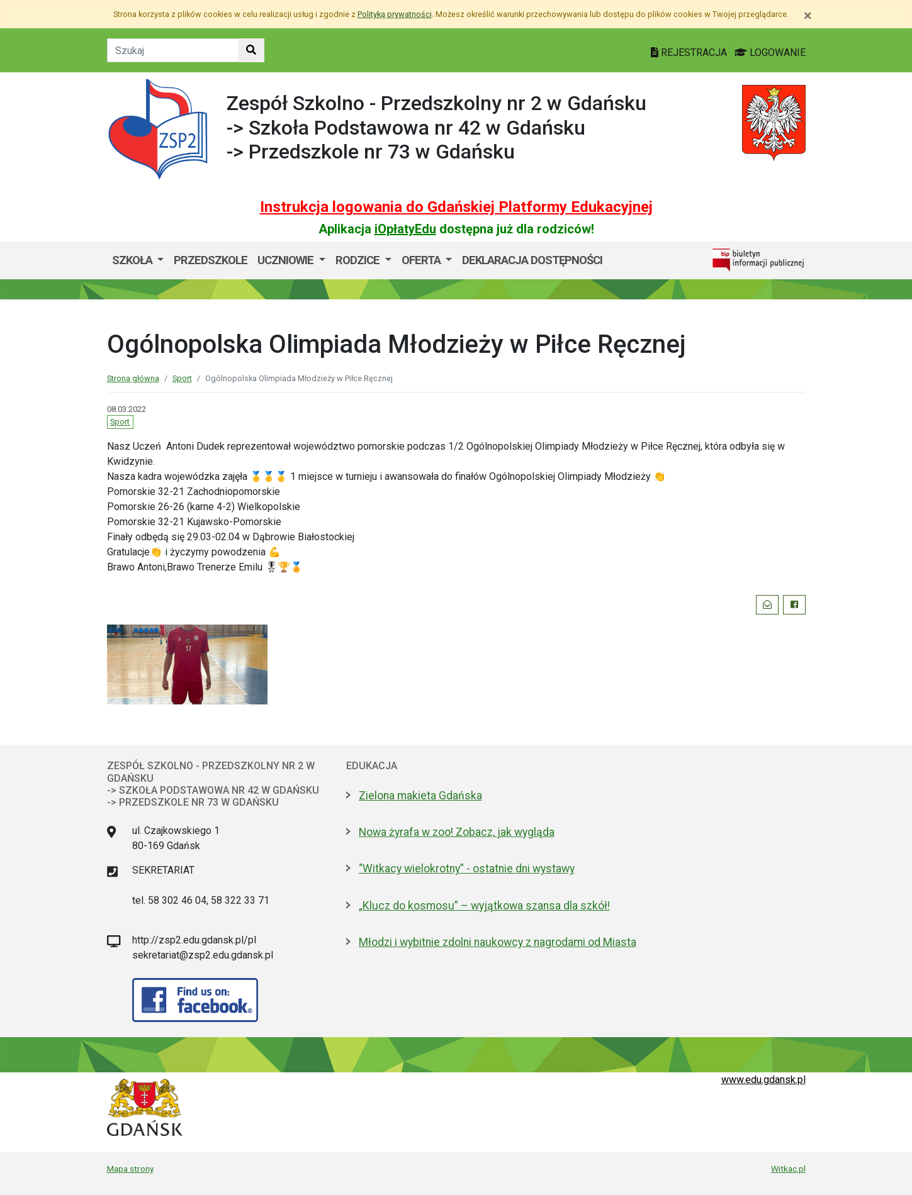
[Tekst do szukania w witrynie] (173, 50)
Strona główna (133, 378)
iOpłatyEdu (405, 228)
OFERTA (422, 260)
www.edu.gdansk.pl (763, 1080)
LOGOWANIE (770, 52)
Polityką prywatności (394, 14)
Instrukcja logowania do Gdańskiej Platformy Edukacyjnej (456, 207)
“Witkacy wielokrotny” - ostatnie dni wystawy (467, 868)
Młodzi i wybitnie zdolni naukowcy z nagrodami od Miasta (497, 942)
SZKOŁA (133, 260)
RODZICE (358, 260)
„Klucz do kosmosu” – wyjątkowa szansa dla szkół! (484, 905)
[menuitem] (138, 260)
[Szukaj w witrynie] (251, 50)
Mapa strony (130, 1169)
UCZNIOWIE (286, 260)
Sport (182, 378)
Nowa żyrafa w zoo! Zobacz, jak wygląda (457, 832)
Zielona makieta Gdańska (420, 795)
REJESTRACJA (690, 52)
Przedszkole (210, 260)
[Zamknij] (808, 15)
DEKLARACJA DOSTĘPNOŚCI (532, 260)
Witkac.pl (788, 1169)
